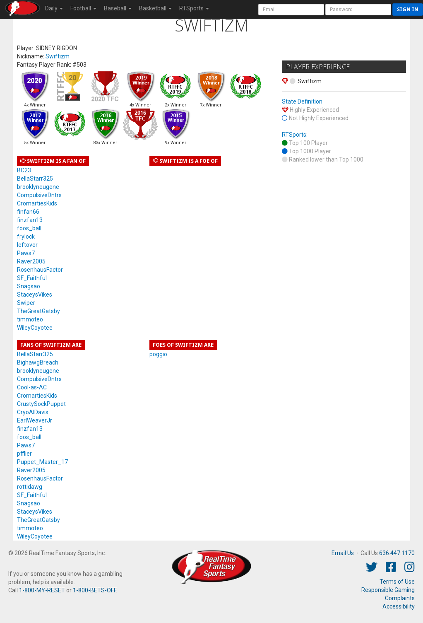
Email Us (343, 553)
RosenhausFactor (40, 269)
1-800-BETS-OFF (94, 590)
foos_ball (29, 228)
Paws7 (26, 253)
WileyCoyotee (35, 327)
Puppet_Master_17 (42, 462)
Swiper (26, 302)
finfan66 (28, 211)
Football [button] (83, 8)
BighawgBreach (37, 362)
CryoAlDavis (32, 412)
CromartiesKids (37, 203)
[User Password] (358, 9)
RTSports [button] (194, 8)
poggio (158, 354)
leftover (27, 244)
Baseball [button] (118, 8)
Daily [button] (54, 8)
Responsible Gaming (388, 590)
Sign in (407, 9)
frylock (26, 236)
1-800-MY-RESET (42, 590)
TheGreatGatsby (38, 311)
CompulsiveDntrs (39, 195)
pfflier (24, 453)
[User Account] (291, 9)
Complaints (400, 598)
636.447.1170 (397, 553)
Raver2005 (31, 261)
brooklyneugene (38, 187)
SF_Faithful (32, 278)
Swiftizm (58, 56)
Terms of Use (397, 581)
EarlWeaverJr (34, 420)
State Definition (302, 101)
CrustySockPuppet (41, 404)
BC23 (24, 170)
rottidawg (29, 486)
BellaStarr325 (35, 178)
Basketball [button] (155, 8)
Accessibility (398, 606)
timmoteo (30, 319)
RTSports (294, 134)
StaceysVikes (34, 294)
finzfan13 (30, 220)
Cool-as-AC (32, 387)
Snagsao (28, 286)
